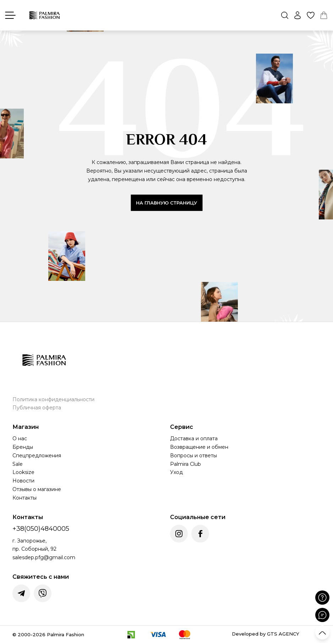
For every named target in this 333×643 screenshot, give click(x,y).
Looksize (23, 472)
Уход (176, 472)
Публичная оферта (36, 407)
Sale (17, 464)
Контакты (24, 498)
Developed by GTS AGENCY (265, 634)
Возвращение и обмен (199, 447)
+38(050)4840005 (40, 529)
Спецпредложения (36, 455)
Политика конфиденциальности (53, 399)
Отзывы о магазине (36, 489)
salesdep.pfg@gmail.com (43, 557)
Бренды (22, 447)
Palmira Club (185, 464)
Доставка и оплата (194, 438)
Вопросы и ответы (193, 455)
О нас (19, 438)
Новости (23, 481)
